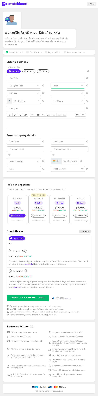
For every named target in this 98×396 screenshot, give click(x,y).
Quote (38, 115)
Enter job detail (14, 52)
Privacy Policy (56, 306)
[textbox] (46, 123)
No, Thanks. (16, 238)
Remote (14, 71)
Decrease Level (59, 115)
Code (43, 115)
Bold (9, 115)
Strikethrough (20, 115)
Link (25, 115)
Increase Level (64, 115)
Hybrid (28, 71)
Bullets (48, 115)
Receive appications (74, 52)
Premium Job (17, 250)
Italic (15, 115)
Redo (83, 115)
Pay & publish (53, 52)
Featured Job (17, 271)
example (29, 264)
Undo (77, 115)
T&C (44, 306)
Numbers (54, 115)
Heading (32, 115)
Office (43, 71)
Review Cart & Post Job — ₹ (28, 297)
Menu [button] (91, 4)
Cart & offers (34, 52)
